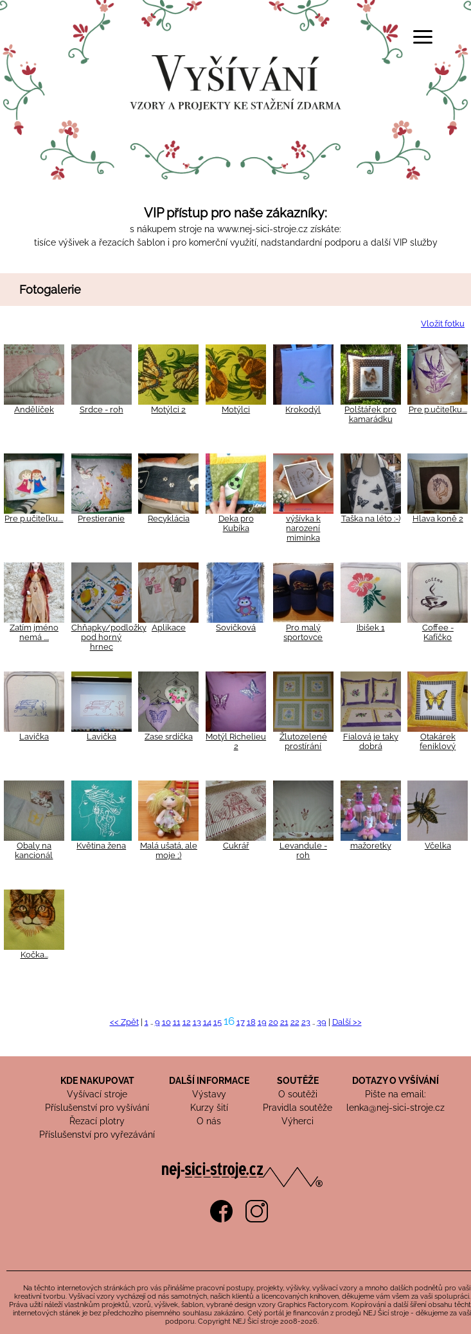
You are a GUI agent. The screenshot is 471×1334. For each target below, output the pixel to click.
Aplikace (169, 627)
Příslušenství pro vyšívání (97, 1107)
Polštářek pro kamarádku (370, 414)
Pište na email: (395, 1094)
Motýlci (236, 409)
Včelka (438, 845)
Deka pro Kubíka (236, 523)
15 (217, 1022)
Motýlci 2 (168, 409)
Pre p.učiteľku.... (438, 409)
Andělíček (34, 409)
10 (166, 1022)
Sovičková (236, 627)
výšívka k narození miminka (303, 528)
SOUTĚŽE (298, 1081)
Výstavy (209, 1094)
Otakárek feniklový (438, 741)
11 (177, 1022)
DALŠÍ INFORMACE (209, 1081)
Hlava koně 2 (438, 518)
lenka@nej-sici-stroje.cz (395, 1107)
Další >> (347, 1022)
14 (207, 1022)
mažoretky (370, 845)
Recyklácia (169, 518)
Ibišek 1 (371, 627)
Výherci (297, 1121)
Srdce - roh (101, 409)
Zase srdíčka (169, 736)
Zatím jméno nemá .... (34, 632)
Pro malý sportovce (303, 632)
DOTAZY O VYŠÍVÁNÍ (395, 1081)
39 (321, 1022)
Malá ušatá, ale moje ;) (168, 850)
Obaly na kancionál (34, 850)
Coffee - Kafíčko (438, 632)
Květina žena (101, 845)
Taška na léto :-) (370, 518)
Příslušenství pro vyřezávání (97, 1134)
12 (186, 1022)
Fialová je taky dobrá (370, 741)
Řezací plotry (97, 1121)
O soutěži (297, 1094)
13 (197, 1022)
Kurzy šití (209, 1107)
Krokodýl (303, 409)
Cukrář (236, 845)
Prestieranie (101, 518)
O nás (209, 1121)
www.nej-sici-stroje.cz (262, 229)
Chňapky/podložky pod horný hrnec (109, 637)
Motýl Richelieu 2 (236, 741)
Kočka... (34, 954)
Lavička (34, 736)
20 (273, 1022)
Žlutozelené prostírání (303, 741)
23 (305, 1022)
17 (240, 1022)
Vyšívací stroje (97, 1094)
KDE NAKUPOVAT (97, 1081)
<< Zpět (124, 1022)
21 (284, 1022)
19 (262, 1022)
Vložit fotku (443, 323)
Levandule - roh (303, 850)
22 (294, 1022)
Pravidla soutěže (297, 1107)
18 (251, 1022)
